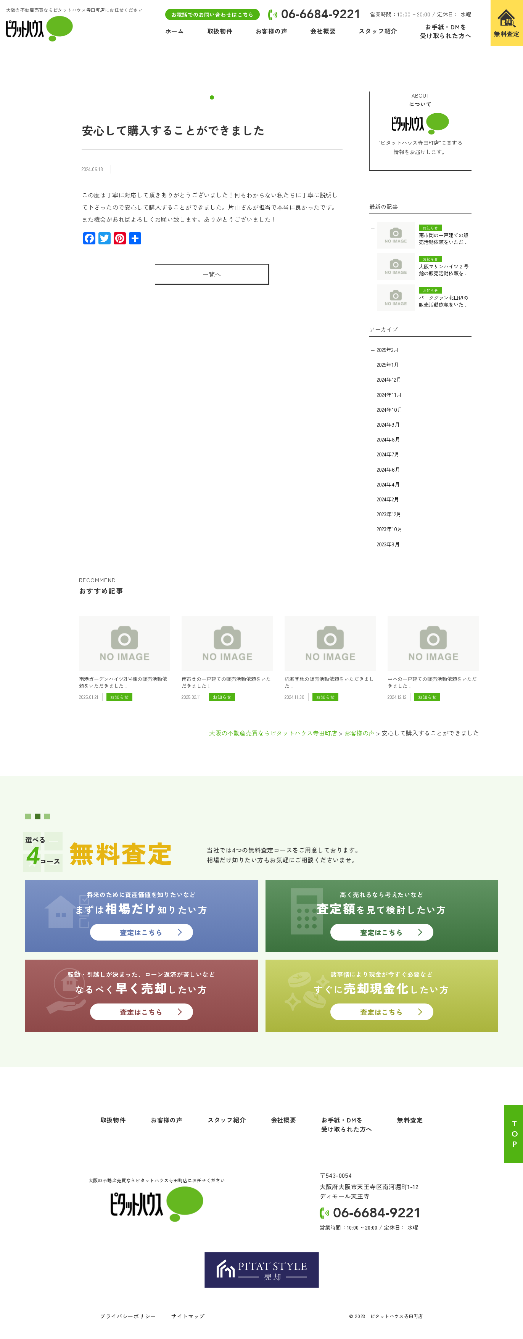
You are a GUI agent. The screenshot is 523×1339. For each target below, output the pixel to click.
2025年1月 (388, 364)
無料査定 (410, 1119)
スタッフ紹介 (227, 1119)
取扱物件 (113, 1119)
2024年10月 (389, 409)
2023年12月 (389, 514)
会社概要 (283, 1119)
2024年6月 (388, 469)
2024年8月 (388, 439)
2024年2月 (388, 499)
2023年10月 (389, 529)
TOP (514, 1134)
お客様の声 (167, 1119)
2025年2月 (388, 349)
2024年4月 (388, 484)
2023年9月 (388, 544)
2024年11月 (389, 394)
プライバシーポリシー (128, 1316)
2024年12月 (389, 379)
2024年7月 (388, 454)
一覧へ (212, 274)
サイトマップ (188, 1316)
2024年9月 (388, 424)
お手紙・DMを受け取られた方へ (346, 1124)
